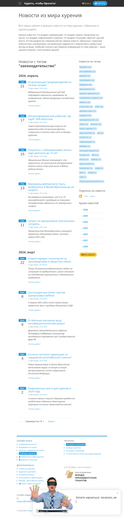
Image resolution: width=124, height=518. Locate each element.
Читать (100, 3)
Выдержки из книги (28, 447)
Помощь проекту (28, 453)
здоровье (85, 67)
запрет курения (88, 129)
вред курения (87, 89)
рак (100, 133)
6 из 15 (34, 421)
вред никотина (87, 133)
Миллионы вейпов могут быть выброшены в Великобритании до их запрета (51, 187)
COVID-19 (85, 137)
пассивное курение (89, 151)
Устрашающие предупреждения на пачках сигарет (49, 83)
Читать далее (34, 105)
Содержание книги (27, 444)
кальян (84, 159)
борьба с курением (89, 93)
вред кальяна (87, 164)
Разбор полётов (73, 447)
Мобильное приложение (31, 456)
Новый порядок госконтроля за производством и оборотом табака (49, 260)
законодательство (89, 120)
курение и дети (88, 111)
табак (84, 124)
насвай (92, 173)
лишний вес (86, 168)
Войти (86, 3)
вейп (99, 107)
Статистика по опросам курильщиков (83, 453)
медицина (86, 85)
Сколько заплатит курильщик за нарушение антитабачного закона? (50, 356)
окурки (99, 168)
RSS (86, 196)
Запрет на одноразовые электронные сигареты (51, 222)
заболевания (87, 80)
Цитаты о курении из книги (31, 450)
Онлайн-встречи (26, 474)
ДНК (83, 173)
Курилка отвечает (28, 459)
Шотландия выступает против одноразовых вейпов (46, 294)
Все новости (88, 254)
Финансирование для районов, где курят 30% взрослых (49, 117)
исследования (87, 71)
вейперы (85, 146)
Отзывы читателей (76, 444)
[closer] (117, 493)
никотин (96, 124)
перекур (96, 159)
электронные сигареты (91, 98)
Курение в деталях (27, 471)
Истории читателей (75, 450)
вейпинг (85, 102)
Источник (43, 88)
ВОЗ (95, 155)
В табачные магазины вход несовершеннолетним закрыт (46, 322)
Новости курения (27, 468)
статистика (86, 107)
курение (85, 76)
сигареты (85, 115)
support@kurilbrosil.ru (27, 501)
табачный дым (87, 142)
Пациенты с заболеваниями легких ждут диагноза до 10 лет (49, 151)
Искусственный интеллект (92, 181)
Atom (92, 196)
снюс (83, 177)
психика (84, 155)
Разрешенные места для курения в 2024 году (49, 390)
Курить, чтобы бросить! (40, 3)
